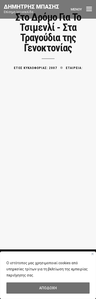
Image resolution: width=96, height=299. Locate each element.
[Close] (92, 254)
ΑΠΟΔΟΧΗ (48, 288)
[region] (48, 275)
